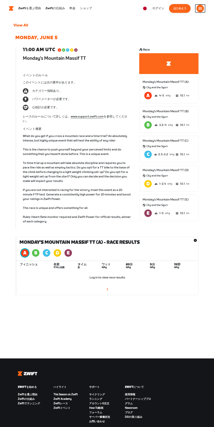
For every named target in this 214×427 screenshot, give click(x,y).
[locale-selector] (145, 8)
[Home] (11, 8)
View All (20, 25)
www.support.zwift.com (87, 116)
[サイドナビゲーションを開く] (200, 8)
